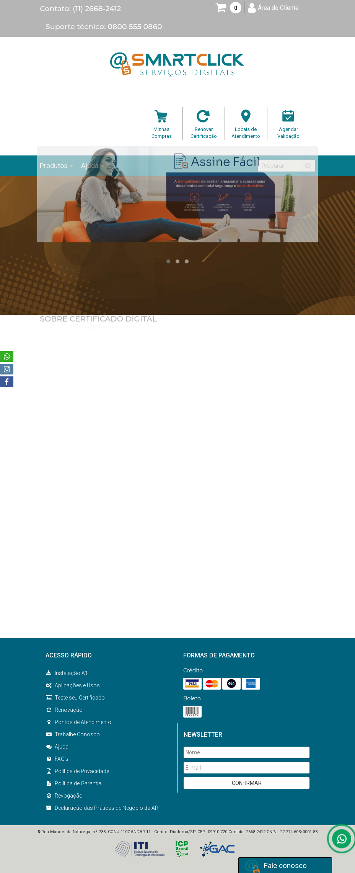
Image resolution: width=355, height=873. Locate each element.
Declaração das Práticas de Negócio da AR (102, 808)
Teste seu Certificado (75, 698)
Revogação (64, 796)
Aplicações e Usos (73, 685)
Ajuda (57, 747)
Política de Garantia (73, 783)
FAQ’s (57, 759)
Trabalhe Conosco (73, 734)
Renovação (64, 710)
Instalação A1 (67, 673)
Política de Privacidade (77, 771)
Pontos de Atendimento (78, 722)
